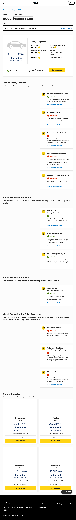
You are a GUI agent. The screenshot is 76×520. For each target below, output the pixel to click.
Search (6, 10)
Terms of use (14, 515)
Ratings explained (64, 504)
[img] (16, 57)
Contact (42, 507)
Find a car (43, 504)
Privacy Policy (6, 515)
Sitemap (21, 515)
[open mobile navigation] (3, 3)
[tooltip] (39, 47)
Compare (57, 70)
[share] (66, 492)
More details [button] (20, 441)
